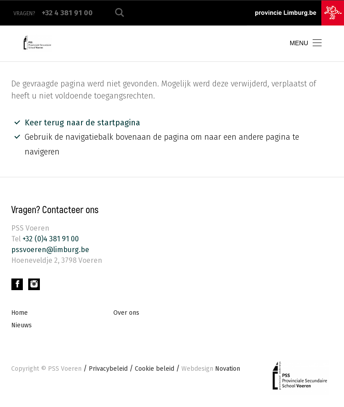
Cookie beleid (154, 369)
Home (19, 313)
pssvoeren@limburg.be (50, 249)
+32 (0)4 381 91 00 (50, 239)
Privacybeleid (108, 369)
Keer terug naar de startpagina (82, 123)
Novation (210, 369)
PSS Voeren (65, 369)
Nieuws (21, 325)
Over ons (126, 313)
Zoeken (120, 12)
